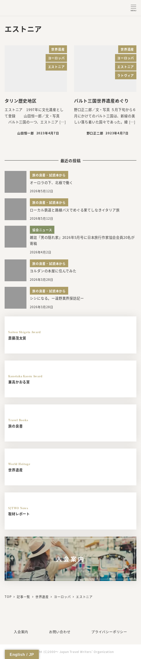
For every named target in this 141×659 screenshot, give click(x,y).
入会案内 (21, 631)
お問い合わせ (60, 631)
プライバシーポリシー (109, 631)
